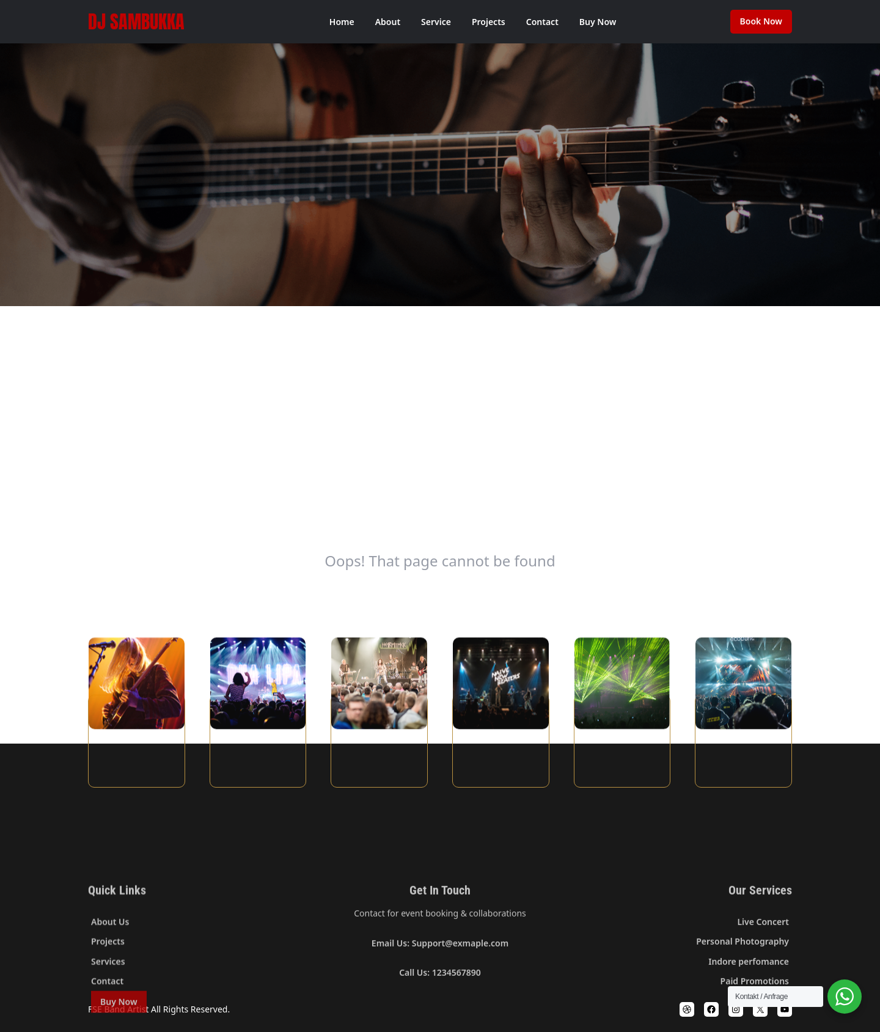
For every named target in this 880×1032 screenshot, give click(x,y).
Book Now (761, 21)
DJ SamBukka (136, 21)
